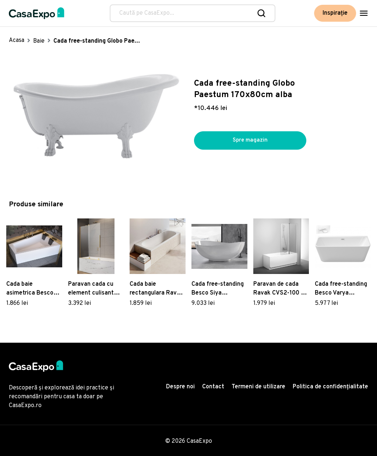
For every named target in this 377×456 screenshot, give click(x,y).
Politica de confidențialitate (330, 387)
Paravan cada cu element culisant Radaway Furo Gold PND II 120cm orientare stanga (94, 289)
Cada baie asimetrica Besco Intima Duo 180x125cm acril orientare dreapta (30, 289)
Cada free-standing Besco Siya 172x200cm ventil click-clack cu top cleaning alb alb (217, 289)
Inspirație (336, 13)
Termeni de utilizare (258, 387)
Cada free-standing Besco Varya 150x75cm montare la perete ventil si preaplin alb (341, 289)
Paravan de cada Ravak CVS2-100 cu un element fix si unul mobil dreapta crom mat (280, 289)
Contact (213, 387)
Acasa (16, 40)
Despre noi (180, 387)
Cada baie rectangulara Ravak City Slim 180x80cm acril (157, 289)
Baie (39, 41)
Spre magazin (250, 140)
